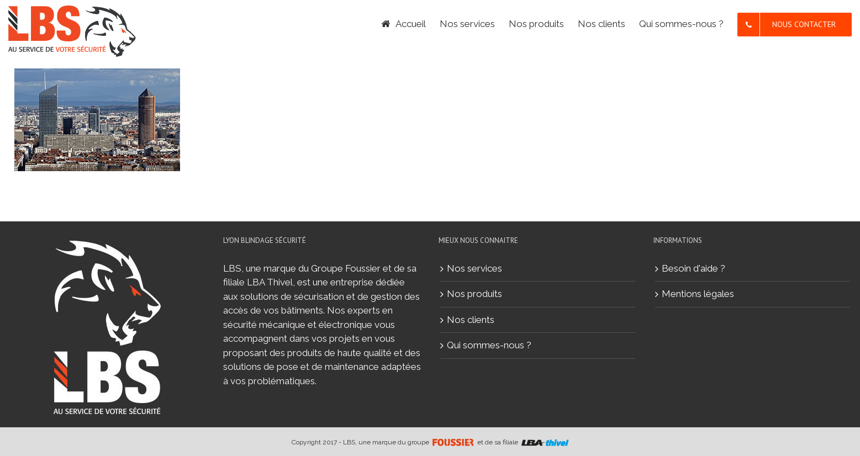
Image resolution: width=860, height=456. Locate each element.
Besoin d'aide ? (693, 268)
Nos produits (474, 293)
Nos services (474, 268)
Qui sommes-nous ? (489, 345)
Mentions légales (698, 293)
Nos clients (470, 319)
